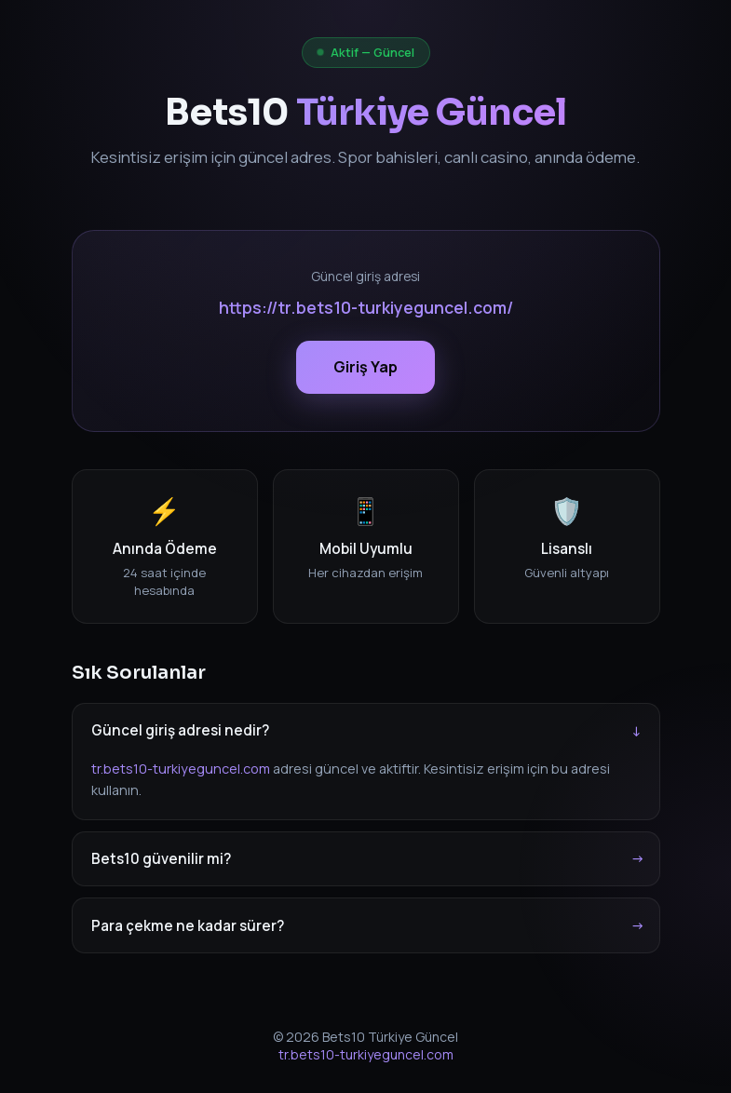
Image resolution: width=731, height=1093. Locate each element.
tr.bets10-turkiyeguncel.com (180, 768)
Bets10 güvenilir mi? (161, 859)
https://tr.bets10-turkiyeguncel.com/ (366, 307)
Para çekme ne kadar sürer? (187, 926)
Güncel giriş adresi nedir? (180, 730)
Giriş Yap (365, 367)
